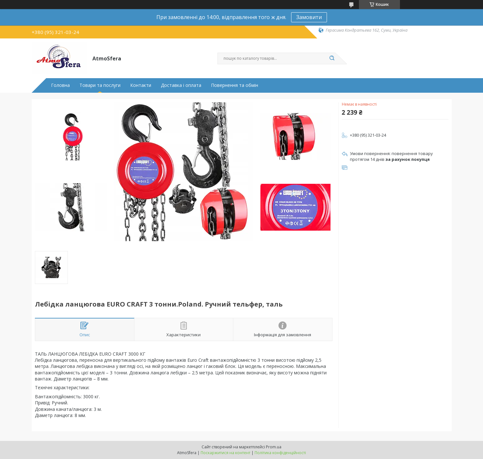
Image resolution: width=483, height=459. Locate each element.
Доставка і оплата (181, 85)
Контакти (140, 85)
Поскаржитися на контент (225, 452)
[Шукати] (332, 58)
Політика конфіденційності (280, 452)
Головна (60, 85)
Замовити (309, 17)
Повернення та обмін (234, 85)
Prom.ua (273, 447)
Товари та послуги (100, 85)
